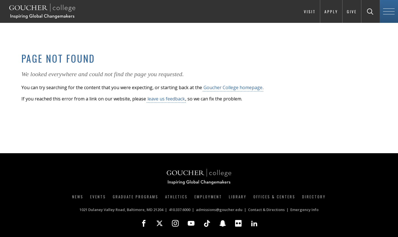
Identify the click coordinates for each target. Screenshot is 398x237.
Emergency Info (304, 209)
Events (98, 196)
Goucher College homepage (233, 87)
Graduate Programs (135, 196)
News (77, 196)
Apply (331, 11)
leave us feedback (166, 99)
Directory (314, 196)
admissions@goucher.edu (219, 209)
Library (238, 196)
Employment (208, 196)
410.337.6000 (179, 209)
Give (352, 11)
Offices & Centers (274, 196)
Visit (310, 11)
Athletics (176, 196)
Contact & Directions (266, 209)
